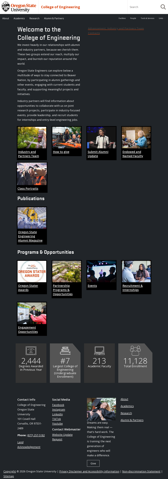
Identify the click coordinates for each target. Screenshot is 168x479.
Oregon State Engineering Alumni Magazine (30, 236)
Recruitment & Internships (132, 288)
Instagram (58, 409)
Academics (127, 406)
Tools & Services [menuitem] (147, 18)
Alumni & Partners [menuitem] (54, 18)
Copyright (9, 471)
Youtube (57, 423)
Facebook (58, 405)
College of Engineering (60, 7)
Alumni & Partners (132, 420)
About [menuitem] (5, 18)
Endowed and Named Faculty (132, 154)
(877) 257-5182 (36, 435)
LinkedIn (57, 414)
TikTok (56, 419)
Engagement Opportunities (28, 329)
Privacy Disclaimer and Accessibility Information (89, 471)
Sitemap (8, 476)
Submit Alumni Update (98, 154)
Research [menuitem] (34, 18)
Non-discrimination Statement (141, 471)
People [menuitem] (133, 18)
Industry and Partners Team (28, 154)
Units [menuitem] (161, 18)
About (124, 399)
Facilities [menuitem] (122, 18)
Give (93, 463)
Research (126, 413)
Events (92, 286)
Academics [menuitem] (19, 18)
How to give (61, 152)
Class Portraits (28, 188)
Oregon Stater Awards (28, 288)
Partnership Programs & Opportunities (63, 290)
